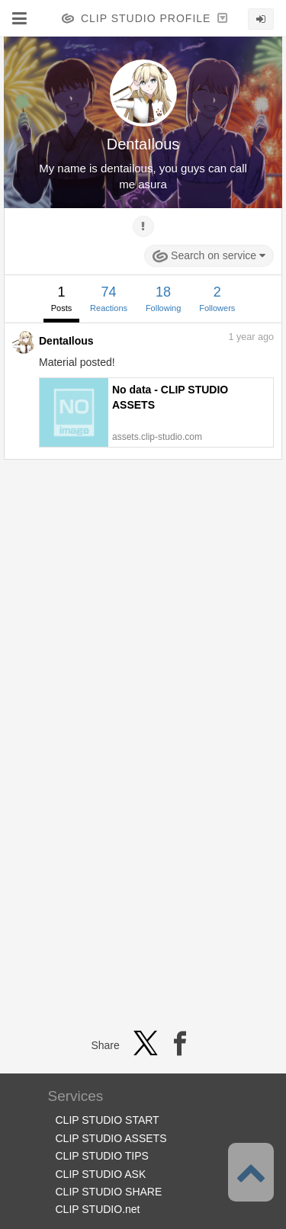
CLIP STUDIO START (107, 1120)
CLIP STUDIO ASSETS (111, 1138)
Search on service (209, 256)
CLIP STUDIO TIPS (102, 1156)
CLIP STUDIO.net (98, 1209)
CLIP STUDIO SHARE (109, 1192)
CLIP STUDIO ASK (101, 1174)
